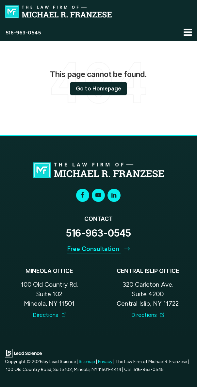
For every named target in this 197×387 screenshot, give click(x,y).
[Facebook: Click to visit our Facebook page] (82, 195)
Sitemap (87, 361)
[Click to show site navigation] (187, 32)
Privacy (105, 361)
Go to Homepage (98, 88)
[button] (23, 32)
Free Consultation (98, 249)
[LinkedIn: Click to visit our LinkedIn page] (114, 195)
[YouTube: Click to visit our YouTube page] (98, 195)
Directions (49, 315)
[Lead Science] (23, 353)
